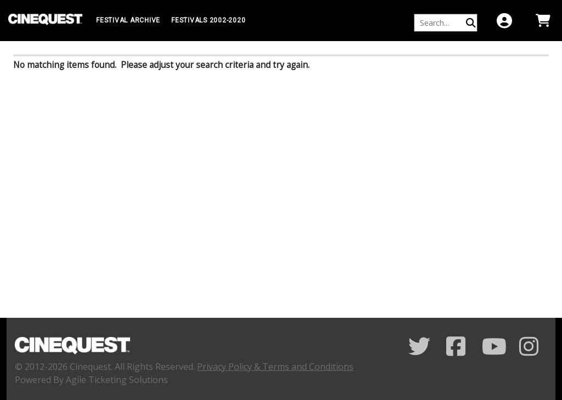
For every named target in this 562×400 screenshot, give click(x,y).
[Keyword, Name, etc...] (441, 22)
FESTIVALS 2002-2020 (208, 20)
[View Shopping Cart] (543, 20)
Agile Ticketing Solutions (117, 380)
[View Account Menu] (504, 20)
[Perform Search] (471, 22)
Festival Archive (128, 20)
